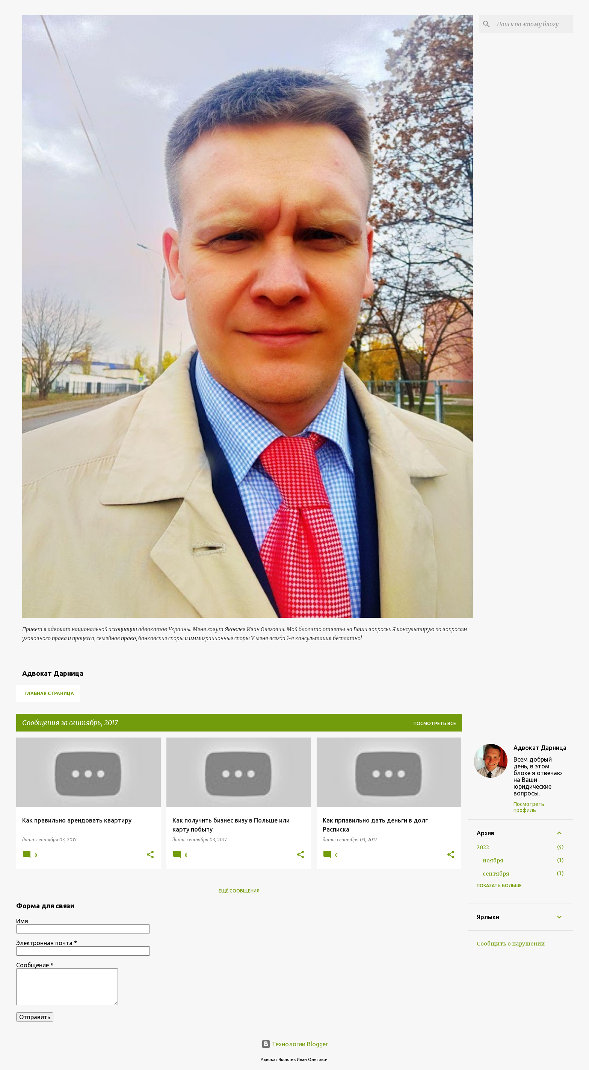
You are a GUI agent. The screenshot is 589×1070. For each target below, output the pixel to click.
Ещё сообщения (239, 890)
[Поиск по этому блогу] (533, 24)
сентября (496, 873)
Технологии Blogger (294, 1044)
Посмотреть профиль (528, 807)
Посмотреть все (435, 723)
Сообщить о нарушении (511, 943)
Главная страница (49, 693)
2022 (483, 847)
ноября (493, 860)
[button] (150, 855)
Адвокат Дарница (539, 747)
